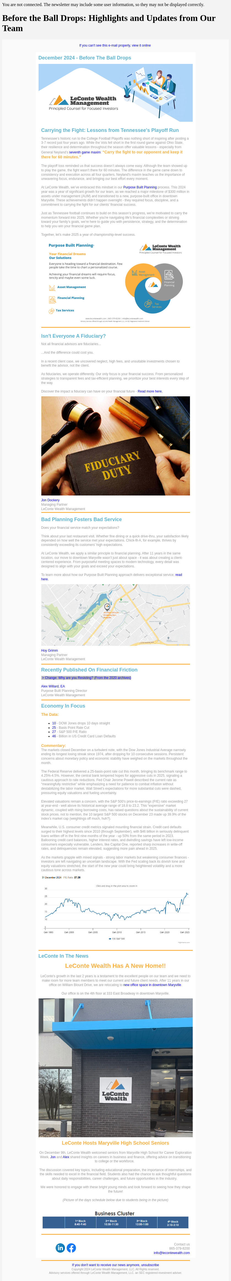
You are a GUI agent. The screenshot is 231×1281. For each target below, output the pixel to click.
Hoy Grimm (49, 650)
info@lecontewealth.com (172, 1253)
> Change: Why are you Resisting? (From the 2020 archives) (86, 678)
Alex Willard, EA (53, 686)
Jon (53, 1157)
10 (54, 723)
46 (54, 736)
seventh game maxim (84, 152)
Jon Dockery (50, 500)
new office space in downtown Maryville (152, 985)
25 (54, 728)
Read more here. (150, 391)
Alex (66, 1157)
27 (54, 732)
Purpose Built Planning (140, 187)
